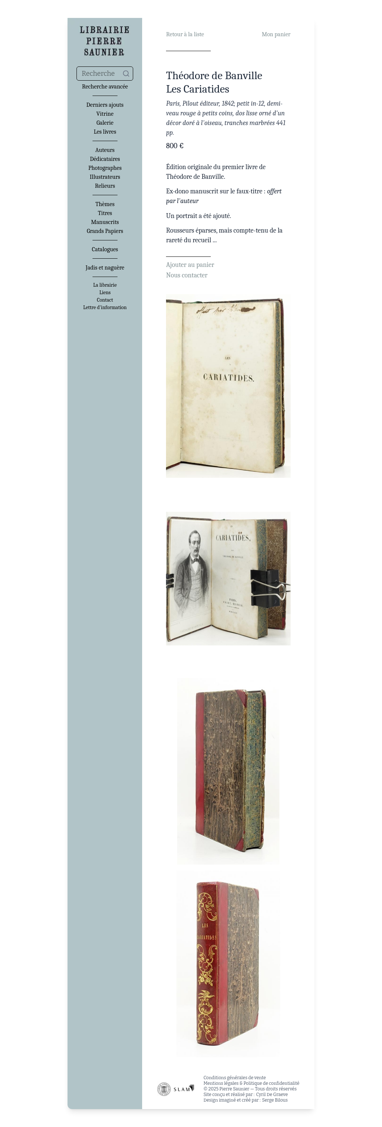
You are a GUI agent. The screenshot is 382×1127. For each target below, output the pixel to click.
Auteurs (105, 150)
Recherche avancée (105, 87)
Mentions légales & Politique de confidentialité (251, 1083)
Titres (105, 213)
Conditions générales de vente (234, 1077)
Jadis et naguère (105, 268)
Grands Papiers (105, 231)
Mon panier (276, 34)
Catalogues (105, 249)
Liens (104, 292)
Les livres (105, 132)
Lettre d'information (105, 307)
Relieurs (105, 186)
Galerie (105, 123)
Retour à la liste (185, 34)
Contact (105, 300)
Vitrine (104, 114)
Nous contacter (186, 275)
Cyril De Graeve (272, 1094)
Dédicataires (105, 159)
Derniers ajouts (105, 105)
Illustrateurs (105, 177)
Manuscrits (105, 222)
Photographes (105, 168)
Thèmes (105, 204)
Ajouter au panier (190, 265)
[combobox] (105, 73)
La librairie (105, 285)
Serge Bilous (275, 1100)
